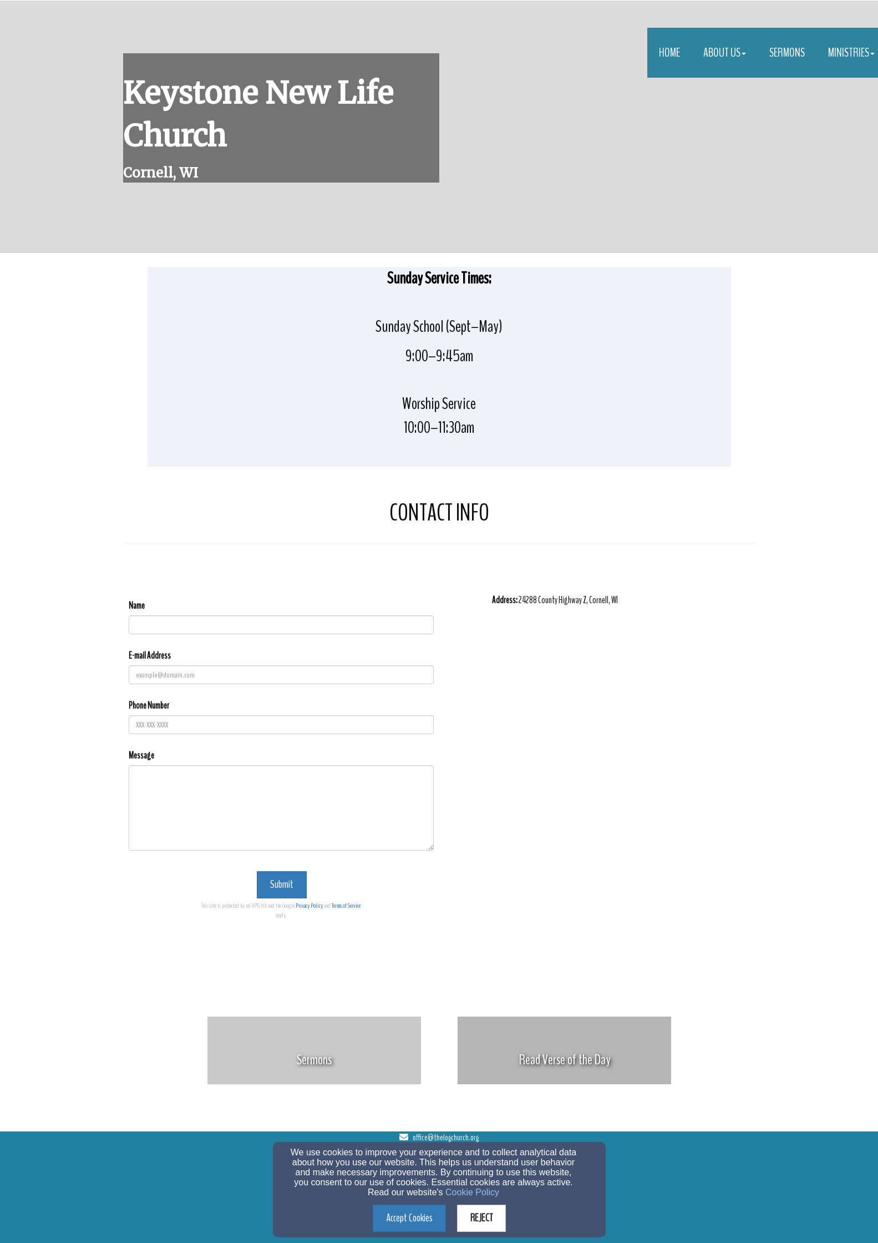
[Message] (281, 808)
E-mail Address (150, 655)
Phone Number (149, 705)
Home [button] (669, 52)
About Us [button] (724, 52)
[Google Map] (623, 710)
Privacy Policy (309, 905)
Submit (281, 884)
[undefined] (314, 1060)
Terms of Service (346, 905)
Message (141, 755)
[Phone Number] (281, 724)
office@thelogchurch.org (446, 1137)
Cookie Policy (472, 1192)
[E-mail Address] (281, 674)
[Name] (281, 624)
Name (137, 605)
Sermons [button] (787, 52)
